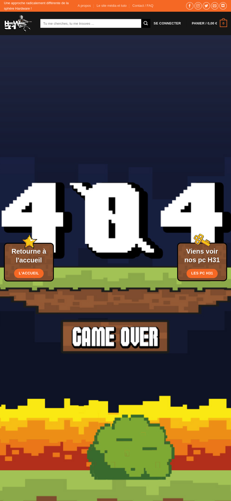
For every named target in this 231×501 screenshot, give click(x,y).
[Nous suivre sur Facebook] (190, 6)
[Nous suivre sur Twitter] (206, 6)
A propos (84, 6)
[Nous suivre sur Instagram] (198, 6)
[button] (167, 23)
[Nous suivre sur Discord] (223, 6)
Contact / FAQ (142, 6)
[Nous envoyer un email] (215, 6)
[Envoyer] (145, 23)
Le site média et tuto (111, 6)
